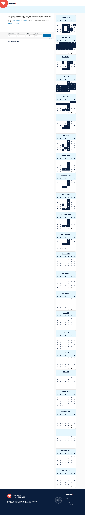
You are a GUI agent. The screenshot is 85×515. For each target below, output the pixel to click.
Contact (67, 500)
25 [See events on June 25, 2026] (68, 127)
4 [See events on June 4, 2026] (68, 121)
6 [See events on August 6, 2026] (68, 163)
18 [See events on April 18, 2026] (74, 86)
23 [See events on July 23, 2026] (68, 147)
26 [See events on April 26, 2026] (57, 90)
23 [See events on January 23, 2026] (71, 29)
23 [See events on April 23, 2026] (68, 88)
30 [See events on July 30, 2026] (68, 149)
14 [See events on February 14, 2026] (74, 44)
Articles (73, 3)
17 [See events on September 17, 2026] (68, 184)
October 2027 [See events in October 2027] (66, 431)
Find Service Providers (43, 3)
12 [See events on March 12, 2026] (68, 64)
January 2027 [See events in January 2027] (66, 254)
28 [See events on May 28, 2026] (68, 110)
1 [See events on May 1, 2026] (71, 101)
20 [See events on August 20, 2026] (68, 167)
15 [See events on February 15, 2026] (57, 47)
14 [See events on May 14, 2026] (68, 106)
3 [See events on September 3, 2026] (68, 180)
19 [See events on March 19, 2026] (68, 66)
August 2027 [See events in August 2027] (66, 391)
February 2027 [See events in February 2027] (66, 273)
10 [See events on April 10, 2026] (71, 84)
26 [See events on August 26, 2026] (65, 169)
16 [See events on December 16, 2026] (65, 243)
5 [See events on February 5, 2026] (68, 42)
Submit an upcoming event (13, 23)
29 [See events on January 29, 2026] (68, 31)
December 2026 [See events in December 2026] (65, 234)
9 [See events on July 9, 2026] (68, 143)
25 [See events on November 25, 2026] (65, 226)
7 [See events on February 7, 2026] (74, 42)
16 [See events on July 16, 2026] (68, 145)
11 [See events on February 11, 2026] (65, 44)
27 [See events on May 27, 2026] (65, 110)
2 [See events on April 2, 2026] (68, 82)
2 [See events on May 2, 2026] (74, 101)
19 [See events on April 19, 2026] (57, 88)
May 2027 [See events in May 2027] (66, 332)
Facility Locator (65, 3)
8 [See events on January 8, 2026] (68, 25)
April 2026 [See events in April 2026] (66, 76)
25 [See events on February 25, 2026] (65, 49)
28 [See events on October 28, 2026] (65, 208)
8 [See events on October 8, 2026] (68, 202)
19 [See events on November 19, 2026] (68, 224)
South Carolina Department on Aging (15, 501)
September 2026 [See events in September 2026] (66, 175)
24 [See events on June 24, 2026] (65, 127)
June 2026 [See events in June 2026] (66, 116)
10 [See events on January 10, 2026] (74, 25)
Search (47, 35)
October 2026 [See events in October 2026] (66, 195)
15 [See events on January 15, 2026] (68, 27)
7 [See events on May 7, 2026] (68, 104)
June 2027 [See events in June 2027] (66, 352)
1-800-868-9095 (19, 497)
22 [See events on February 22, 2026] (57, 49)
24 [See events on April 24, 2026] (71, 88)
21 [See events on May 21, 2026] (68, 108)
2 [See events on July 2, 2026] (68, 141)
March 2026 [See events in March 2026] (65, 57)
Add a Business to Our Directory (72, 508)
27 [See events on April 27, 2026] (60, 90)
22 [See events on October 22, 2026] (68, 206)
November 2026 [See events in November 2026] (66, 214)
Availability (36, 33)
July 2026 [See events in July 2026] (66, 135)
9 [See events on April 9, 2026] (68, 84)
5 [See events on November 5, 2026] (68, 220)
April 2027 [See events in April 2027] (66, 313)
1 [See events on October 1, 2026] (68, 200)
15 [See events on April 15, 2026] (65, 86)
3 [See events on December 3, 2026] (68, 239)
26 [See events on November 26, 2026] (68, 226)
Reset (50, 38)
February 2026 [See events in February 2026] (66, 37)
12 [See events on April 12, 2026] (57, 86)
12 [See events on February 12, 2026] (68, 44)
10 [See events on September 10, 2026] (68, 182)
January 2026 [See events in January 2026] (66, 17)
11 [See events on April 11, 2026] (74, 84)
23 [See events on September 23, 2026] (65, 187)
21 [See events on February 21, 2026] (74, 47)
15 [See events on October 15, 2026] (68, 204)
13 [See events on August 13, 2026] (68, 165)
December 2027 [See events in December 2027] (65, 470)
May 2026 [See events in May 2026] (66, 96)
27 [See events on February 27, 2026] (71, 49)
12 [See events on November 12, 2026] (68, 222)
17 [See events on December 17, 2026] (68, 243)
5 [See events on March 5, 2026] (68, 62)
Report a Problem (55, 3)
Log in (67, 506)
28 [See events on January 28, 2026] (65, 31)
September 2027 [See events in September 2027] (66, 411)
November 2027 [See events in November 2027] (66, 450)
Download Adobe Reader (70, 504)
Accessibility (68, 502)
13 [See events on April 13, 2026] (60, 86)
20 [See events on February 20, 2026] (71, 47)
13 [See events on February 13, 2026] (71, 44)
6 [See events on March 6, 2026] (71, 62)
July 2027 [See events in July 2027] (66, 372)
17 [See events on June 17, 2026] (65, 125)
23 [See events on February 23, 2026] (60, 49)
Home (8, 3)
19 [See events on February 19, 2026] (68, 47)
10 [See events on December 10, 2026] (68, 241)
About (67, 496)
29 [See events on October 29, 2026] (68, 208)
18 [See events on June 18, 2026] (68, 125)
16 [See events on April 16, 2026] (68, 86)
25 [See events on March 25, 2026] (65, 68)
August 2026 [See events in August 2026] (66, 155)
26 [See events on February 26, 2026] (68, 49)
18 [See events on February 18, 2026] (65, 47)
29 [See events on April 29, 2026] (65, 90)
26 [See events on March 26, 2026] (68, 68)
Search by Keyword (11, 33)
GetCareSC (26, 20)
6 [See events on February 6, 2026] (71, 42)
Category (18, 33)
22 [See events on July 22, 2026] (65, 147)
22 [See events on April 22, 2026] (65, 88)
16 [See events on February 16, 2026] (60, 47)
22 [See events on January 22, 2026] (68, 29)
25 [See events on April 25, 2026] (74, 88)
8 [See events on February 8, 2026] (57, 44)
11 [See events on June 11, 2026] (68, 123)
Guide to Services (32, 3)
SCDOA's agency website (17, 20)
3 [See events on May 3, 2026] (57, 104)
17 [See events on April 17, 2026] (71, 86)
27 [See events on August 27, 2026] (68, 169)
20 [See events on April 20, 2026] (60, 88)
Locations (27, 33)
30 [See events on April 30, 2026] (68, 90)
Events (79, 3)
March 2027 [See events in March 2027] (65, 293)
